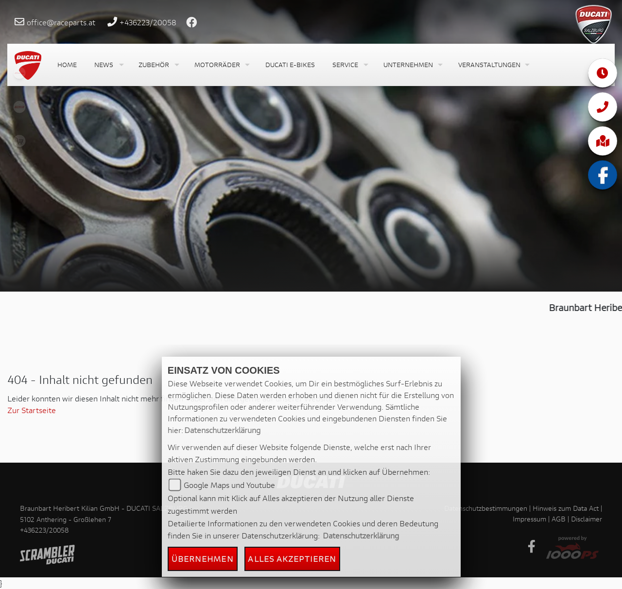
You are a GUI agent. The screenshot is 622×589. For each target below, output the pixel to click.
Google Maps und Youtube (229, 485)
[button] (107, 65)
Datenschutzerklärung (222, 430)
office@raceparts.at (61, 22)
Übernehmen (203, 559)
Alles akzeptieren (292, 559)
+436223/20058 (148, 22)
